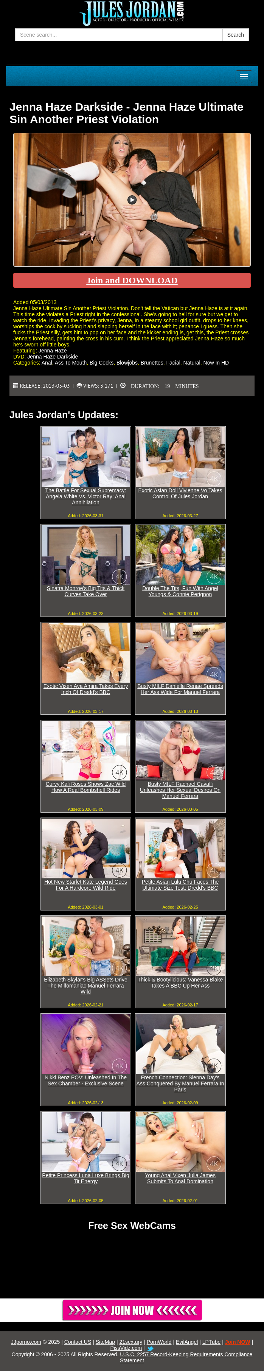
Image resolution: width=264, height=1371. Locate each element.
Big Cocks (101, 363)
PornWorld (159, 1342)
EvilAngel (187, 1342)
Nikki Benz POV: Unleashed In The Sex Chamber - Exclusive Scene (86, 1080)
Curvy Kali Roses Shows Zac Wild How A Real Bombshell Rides (86, 787)
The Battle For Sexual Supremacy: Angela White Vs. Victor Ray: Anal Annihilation (85, 496)
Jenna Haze (53, 351)
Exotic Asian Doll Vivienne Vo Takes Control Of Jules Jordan (180, 493)
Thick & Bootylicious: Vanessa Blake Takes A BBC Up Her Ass (180, 983)
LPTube (211, 1342)
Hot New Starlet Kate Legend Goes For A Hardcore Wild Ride (85, 885)
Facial (173, 363)
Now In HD (216, 363)
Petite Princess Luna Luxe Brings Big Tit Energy (85, 1178)
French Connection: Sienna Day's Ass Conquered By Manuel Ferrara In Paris (180, 1083)
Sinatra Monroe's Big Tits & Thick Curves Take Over (86, 591)
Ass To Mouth (71, 363)
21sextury (131, 1342)
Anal (47, 363)
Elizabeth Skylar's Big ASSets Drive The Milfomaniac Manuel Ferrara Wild (85, 986)
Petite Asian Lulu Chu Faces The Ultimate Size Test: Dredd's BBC (180, 885)
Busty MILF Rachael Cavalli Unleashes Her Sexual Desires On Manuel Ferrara (180, 790)
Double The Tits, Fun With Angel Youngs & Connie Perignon (180, 591)
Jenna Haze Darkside (52, 357)
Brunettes (152, 363)
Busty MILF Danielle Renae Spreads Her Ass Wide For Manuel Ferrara (180, 689)
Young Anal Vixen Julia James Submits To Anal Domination (180, 1178)
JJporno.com (26, 1342)
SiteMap (105, 1342)
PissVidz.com (126, 1348)
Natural (191, 363)
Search (235, 35)
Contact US (78, 1342)
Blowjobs (127, 363)
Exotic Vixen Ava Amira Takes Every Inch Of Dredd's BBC (85, 689)
